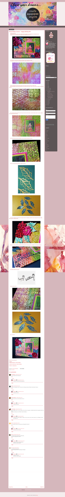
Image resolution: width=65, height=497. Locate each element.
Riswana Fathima (13, 397)
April (48, 103)
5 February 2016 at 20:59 (15, 447)
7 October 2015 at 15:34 (20, 391)
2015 (47, 87)
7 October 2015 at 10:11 (18, 374)
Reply (12, 376)
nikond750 (47, 144)
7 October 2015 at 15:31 (19, 397)
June (48, 102)
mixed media (12, 369)
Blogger (37, 495)
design (46, 134)
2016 (47, 86)
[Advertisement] (26, 479)
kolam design (47, 138)
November (48, 89)
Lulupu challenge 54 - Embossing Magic (15, 362)
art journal (47, 130)
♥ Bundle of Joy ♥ (49, 93)
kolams (47, 139)
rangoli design (47, 148)
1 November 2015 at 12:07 (20, 428)
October (48, 90)
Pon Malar (14, 391)
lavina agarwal (13, 374)
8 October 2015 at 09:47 (20, 416)
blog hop (47, 131)
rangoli (46, 147)
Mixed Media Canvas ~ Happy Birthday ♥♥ (50, 97)
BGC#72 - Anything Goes (13, 365)
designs (47, 135)
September (48, 98)
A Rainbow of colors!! (50, 94)
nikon (46, 143)
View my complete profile (49, 48)
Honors (13, 26)
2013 (47, 104)
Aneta (12, 434)
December (48, 88)
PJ (11, 447)
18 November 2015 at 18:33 (16, 434)
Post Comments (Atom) (28, 489)
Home (10, 26)
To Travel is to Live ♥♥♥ (50, 95)
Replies (13, 378)
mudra (46, 142)
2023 (47, 81)
